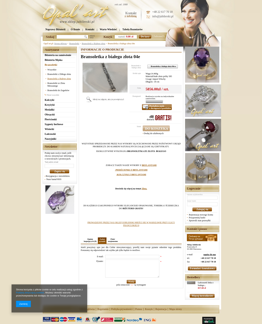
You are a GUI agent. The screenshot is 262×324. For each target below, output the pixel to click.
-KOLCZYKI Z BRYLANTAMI (131, 174)
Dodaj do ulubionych (154, 133)
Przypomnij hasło (197, 217)
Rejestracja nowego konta (201, 214)
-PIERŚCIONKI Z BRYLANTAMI (131, 170)
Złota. (144, 188)
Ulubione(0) (158, 36)
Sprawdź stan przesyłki (200, 220)
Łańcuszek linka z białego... (206, 284)
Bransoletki (74, 43)
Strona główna (60, 43)
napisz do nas (209, 254)
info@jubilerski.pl (162, 16)
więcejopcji (92, 37)
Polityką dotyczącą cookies (30, 292)
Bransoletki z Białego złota (93, 43)
